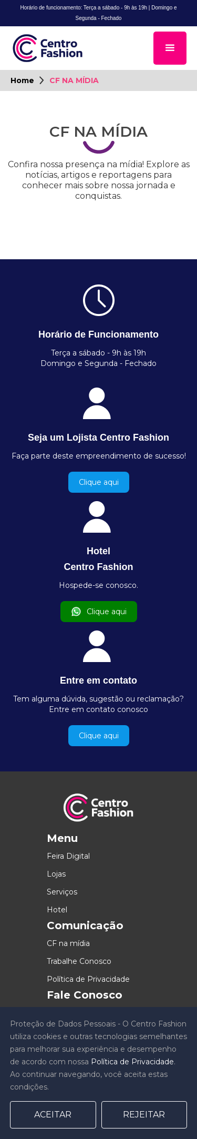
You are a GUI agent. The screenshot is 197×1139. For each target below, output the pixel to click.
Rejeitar (144, 1115)
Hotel (57, 909)
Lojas (56, 874)
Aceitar (52, 1115)
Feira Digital (68, 856)
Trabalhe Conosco (79, 961)
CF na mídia (68, 943)
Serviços (62, 892)
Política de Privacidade (88, 979)
